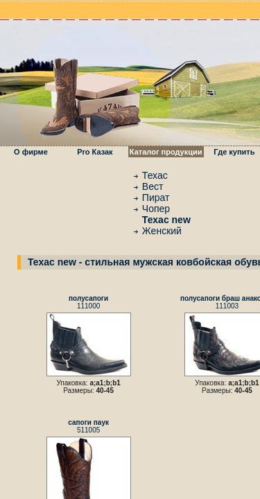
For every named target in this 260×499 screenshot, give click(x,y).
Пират (156, 197)
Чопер (156, 208)
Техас (155, 175)
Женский (162, 230)
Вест (153, 186)
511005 (88, 426)
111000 (88, 302)
